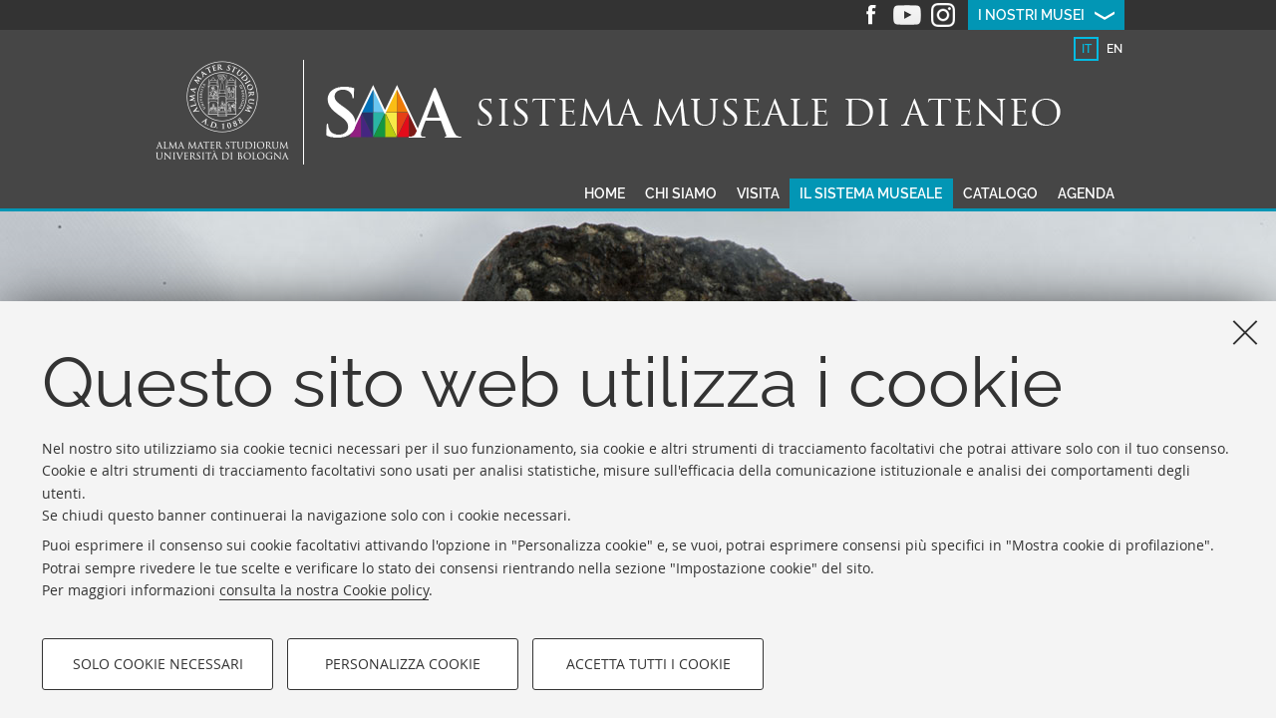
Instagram (943, 15)
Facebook (871, 15)
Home (604, 193)
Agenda (1086, 193)
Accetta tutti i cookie (648, 663)
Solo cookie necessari (158, 663)
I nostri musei (1031, 15)
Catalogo (1000, 193)
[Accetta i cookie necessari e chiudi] (1245, 332)
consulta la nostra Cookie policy (324, 589)
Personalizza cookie (402, 663)
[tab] (1086, 49)
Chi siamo (681, 193)
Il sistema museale (870, 193)
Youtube (907, 15)
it (1087, 49)
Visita (758, 193)
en (1114, 49)
